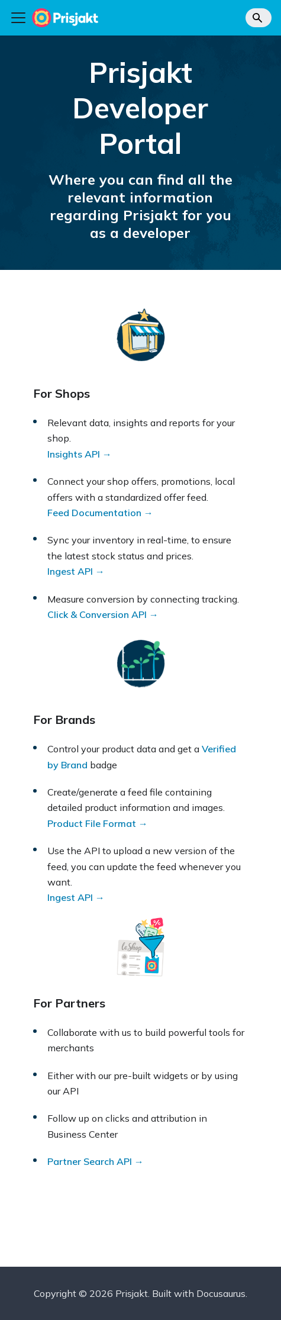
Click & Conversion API (97, 614)
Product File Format (91, 823)
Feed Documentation (94, 513)
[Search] (259, 17)
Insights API (73, 454)
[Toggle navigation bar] (18, 18)
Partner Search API (89, 1161)
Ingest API (70, 571)
